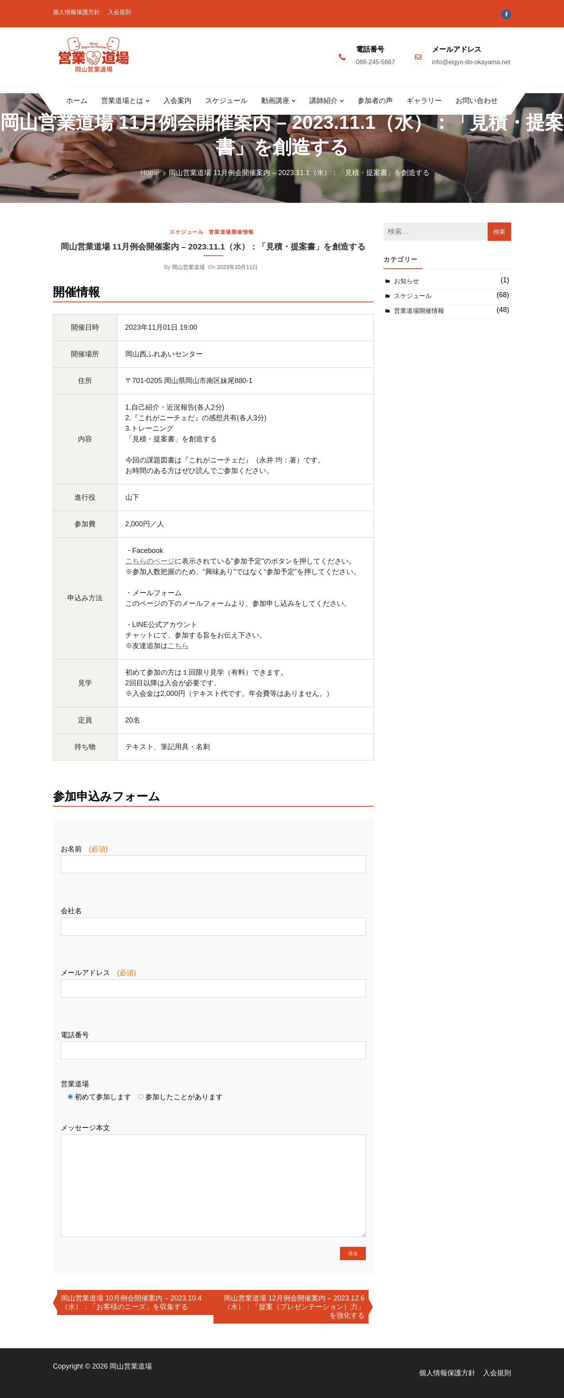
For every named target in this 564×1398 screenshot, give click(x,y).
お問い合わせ (477, 101)
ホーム (76, 101)
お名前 (213, 856)
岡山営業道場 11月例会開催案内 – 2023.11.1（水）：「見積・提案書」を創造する (213, 246)
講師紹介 (323, 101)
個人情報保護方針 (76, 12)
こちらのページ (150, 561)
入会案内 (177, 101)
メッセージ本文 (213, 1181)
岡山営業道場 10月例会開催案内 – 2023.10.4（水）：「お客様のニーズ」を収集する (131, 1302)
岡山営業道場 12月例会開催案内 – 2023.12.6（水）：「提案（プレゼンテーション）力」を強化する (294, 1306)
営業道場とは (122, 101)
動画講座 (275, 101)
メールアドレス (213, 980)
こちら (178, 646)
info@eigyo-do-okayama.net (471, 62)
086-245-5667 (375, 62)
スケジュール (226, 101)
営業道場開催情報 (231, 232)
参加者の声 (375, 101)
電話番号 (213, 1042)
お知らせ (406, 281)
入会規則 (119, 12)
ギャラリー (424, 101)
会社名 (213, 918)
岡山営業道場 (188, 267)
